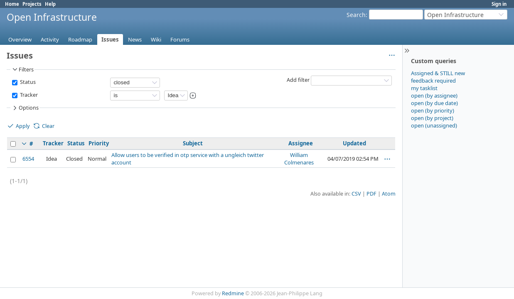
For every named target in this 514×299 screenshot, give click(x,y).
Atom (389, 193)
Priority (99, 143)
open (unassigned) (434, 125)
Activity (50, 39)
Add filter (298, 79)
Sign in (499, 4)
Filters (22, 69)
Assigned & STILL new (438, 73)
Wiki (156, 39)
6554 (28, 158)
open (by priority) (432, 110)
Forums (179, 39)
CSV (356, 193)
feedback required (433, 80)
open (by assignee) (434, 95)
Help (50, 4)
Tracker (28, 94)
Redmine (233, 293)
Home (12, 4)
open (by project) (432, 118)
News (135, 39)
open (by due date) (434, 103)
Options (25, 108)
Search (356, 15)
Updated (354, 143)
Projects (32, 4)
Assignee (300, 143)
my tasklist (424, 88)
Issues (110, 39)
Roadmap (80, 39)
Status (27, 82)
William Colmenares (299, 158)
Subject (193, 143)
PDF (371, 193)
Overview (20, 39)
